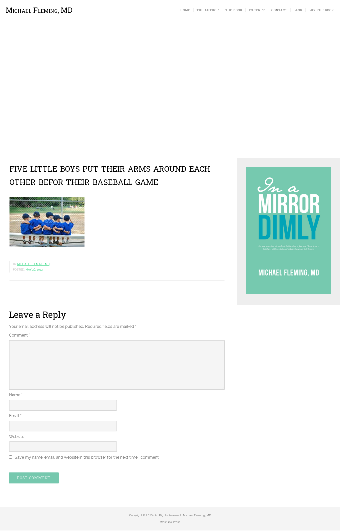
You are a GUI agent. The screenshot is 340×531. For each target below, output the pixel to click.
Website (16, 436)
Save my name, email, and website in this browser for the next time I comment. (87, 457)
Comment (19, 335)
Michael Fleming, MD (39, 10)
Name (15, 395)
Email (15, 416)
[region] (170, 89)
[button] (8, 89)
